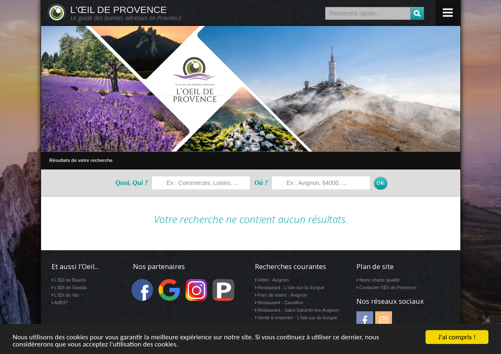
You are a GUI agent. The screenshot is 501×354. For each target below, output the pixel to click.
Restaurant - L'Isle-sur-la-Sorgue (291, 287)
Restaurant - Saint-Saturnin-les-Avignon (298, 310)
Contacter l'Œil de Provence (387, 287)
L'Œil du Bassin (70, 279)
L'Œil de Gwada (71, 287)
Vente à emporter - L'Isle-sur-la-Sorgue (297, 317)
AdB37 (61, 302)
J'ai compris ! (456, 337)
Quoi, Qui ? (131, 182)
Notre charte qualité (379, 279)
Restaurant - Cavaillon (281, 302)
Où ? (261, 182)
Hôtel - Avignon (273, 279)
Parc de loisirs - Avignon (282, 295)
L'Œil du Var (67, 295)
